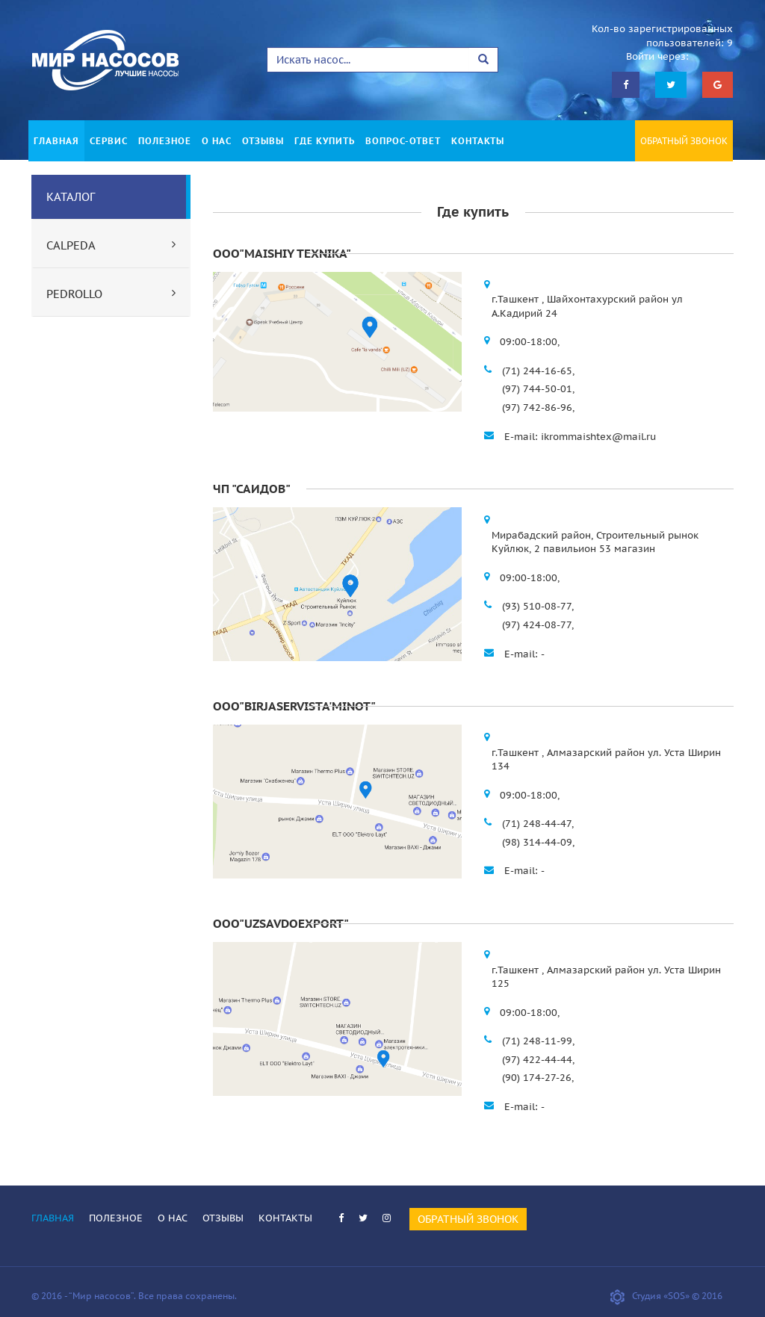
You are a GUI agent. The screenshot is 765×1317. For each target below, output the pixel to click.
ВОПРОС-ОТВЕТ (403, 140)
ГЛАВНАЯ (56, 140)
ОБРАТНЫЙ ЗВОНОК (684, 140)
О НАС (217, 140)
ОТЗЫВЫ (263, 140)
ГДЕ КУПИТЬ (324, 140)
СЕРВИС (109, 140)
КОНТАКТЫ (477, 140)
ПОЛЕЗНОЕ (164, 140)
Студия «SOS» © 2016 (666, 1295)
